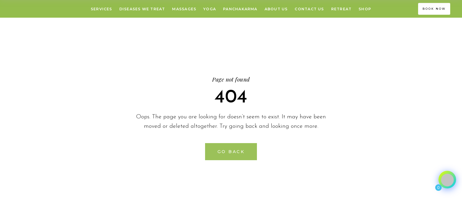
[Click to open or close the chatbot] (447, 179)
